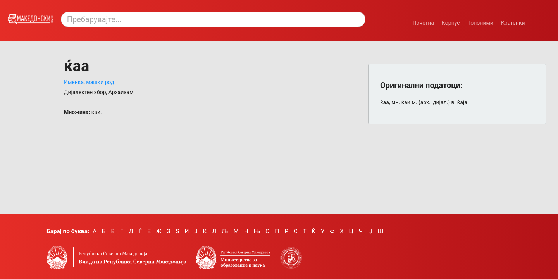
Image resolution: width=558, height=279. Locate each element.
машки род (100, 82)
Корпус (451, 23)
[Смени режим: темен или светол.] (540, 18)
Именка (74, 82)
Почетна (423, 23)
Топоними (480, 23)
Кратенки (513, 23)
